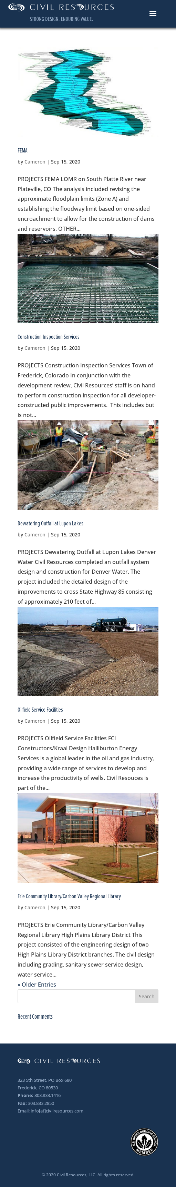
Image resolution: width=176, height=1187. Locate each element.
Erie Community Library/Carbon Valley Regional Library (69, 896)
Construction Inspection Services (49, 336)
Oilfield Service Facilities (40, 709)
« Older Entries (37, 984)
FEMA (23, 150)
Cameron (34, 161)
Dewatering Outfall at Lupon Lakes (50, 523)
